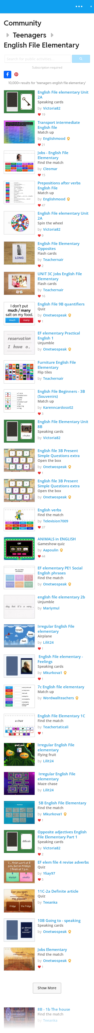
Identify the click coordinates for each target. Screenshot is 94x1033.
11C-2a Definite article (58, 891)
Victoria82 (51, 108)
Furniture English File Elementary (57, 365)
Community (22, 23)
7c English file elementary (61, 686)
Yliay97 (49, 873)
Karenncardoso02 (58, 407)
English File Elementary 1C (61, 715)
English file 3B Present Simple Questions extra (59, 453)
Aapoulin (50, 550)
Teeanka (50, 902)
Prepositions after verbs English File (59, 185)
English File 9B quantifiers (61, 303)
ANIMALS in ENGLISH (57, 538)
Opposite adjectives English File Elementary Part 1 (63, 834)
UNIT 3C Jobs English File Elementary (60, 276)
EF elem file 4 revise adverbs (63, 862)
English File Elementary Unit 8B (63, 424)
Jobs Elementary (52, 949)
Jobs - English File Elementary (53, 155)
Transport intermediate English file (59, 125)
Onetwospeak (55, 315)
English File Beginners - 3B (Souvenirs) (62, 394)
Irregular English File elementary (56, 629)
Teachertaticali (55, 727)
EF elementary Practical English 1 (59, 335)
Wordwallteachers (58, 698)
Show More (47, 988)
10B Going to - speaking (59, 920)
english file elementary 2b (61, 596)
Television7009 (55, 521)
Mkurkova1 (52, 672)
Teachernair (53, 259)
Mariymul (51, 608)
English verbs (49, 509)
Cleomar (50, 168)
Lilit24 (48, 642)
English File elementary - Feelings (61, 659)
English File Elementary (41, 45)
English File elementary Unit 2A (63, 95)
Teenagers (29, 35)
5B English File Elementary (62, 802)
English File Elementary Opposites (59, 246)
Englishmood (54, 138)
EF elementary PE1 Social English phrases (60, 570)
